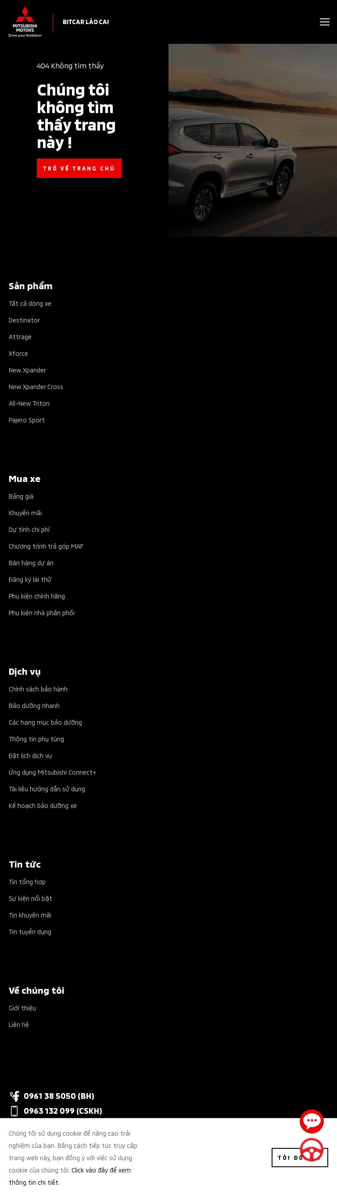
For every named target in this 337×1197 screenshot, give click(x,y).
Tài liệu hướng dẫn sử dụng (47, 788)
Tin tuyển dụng (30, 931)
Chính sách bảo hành (38, 688)
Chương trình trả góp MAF (46, 546)
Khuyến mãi (25, 512)
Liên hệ (19, 1024)
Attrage (20, 336)
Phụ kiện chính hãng (37, 595)
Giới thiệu (22, 1007)
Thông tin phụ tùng (36, 738)
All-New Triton (29, 403)
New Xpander (27, 369)
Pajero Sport (27, 419)
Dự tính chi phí (29, 529)
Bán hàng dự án (31, 562)
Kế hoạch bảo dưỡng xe (43, 805)
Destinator (24, 319)
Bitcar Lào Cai (86, 21)
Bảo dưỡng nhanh (34, 705)
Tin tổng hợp (27, 881)
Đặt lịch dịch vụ (30, 755)
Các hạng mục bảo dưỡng (45, 722)
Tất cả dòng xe (30, 303)
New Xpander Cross (36, 386)
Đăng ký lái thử (30, 579)
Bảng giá (21, 496)
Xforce (18, 353)
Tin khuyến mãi (30, 914)
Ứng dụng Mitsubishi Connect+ (52, 772)
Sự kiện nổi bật (30, 898)
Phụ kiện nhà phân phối (42, 612)
